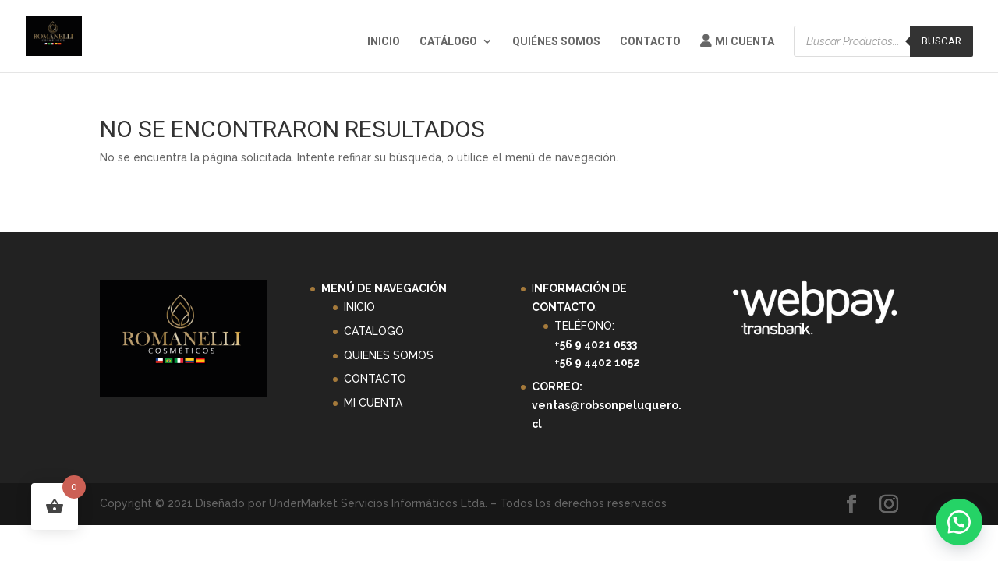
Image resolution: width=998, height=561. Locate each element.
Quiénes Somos (556, 42)
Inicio (383, 42)
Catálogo (448, 42)
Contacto (650, 42)
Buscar (941, 41)
